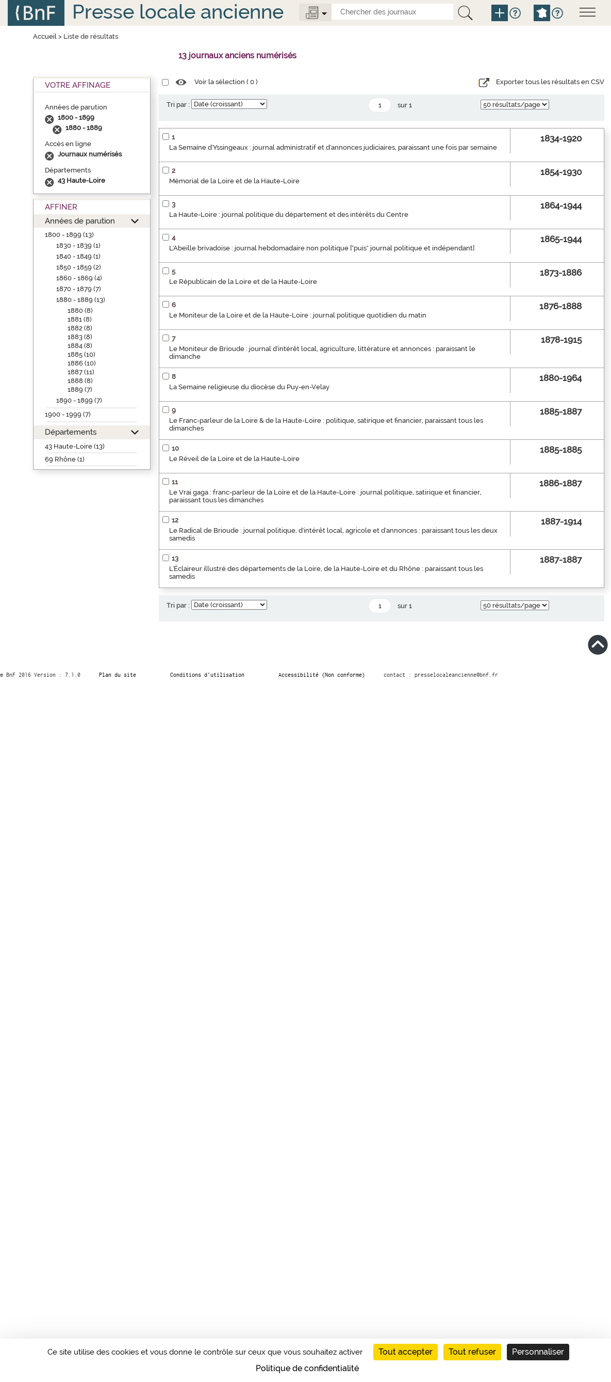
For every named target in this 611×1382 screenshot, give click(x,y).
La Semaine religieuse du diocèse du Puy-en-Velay (249, 387)
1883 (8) (80, 337)
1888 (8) (80, 381)
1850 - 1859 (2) (78, 267)
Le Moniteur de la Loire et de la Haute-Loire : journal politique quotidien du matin (297, 315)
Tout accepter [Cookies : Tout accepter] (405, 1352)
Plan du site (117, 675)
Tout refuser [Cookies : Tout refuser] (472, 1352)
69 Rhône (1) (65, 459)
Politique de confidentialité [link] (307, 1368)
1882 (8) (80, 328)
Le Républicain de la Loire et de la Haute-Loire (243, 281)
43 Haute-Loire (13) (75, 446)
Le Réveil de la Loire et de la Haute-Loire (234, 459)
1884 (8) (80, 346)
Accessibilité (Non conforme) (321, 675)
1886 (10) (82, 363)
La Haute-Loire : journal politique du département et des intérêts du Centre (288, 214)
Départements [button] (70, 431)
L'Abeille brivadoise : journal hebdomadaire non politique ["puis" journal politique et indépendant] (321, 248)
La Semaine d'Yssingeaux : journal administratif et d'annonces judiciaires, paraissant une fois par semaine (333, 147)
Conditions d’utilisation (207, 675)
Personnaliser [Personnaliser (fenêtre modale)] (538, 1352)
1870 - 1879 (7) (78, 289)
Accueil (45, 36)
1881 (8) (80, 319)
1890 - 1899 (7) (79, 400)
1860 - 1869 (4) (79, 278)
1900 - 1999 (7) (68, 414)
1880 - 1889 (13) (80, 300)
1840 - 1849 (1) (78, 256)
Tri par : (178, 104)
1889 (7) (80, 389)
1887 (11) (81, 372)
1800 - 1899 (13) (69, 235)
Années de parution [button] (80, 220)
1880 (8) (80, 310)
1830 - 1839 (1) (78, 245)
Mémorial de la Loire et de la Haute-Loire (234, 181)
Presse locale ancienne (178, 11)
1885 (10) (81, 354)
